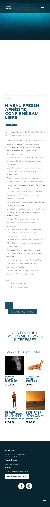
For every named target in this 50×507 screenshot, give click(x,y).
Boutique (8, 95)
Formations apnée (17, 95)
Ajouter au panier (22, 311)
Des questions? (17, 477)
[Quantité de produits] (9, 305)
